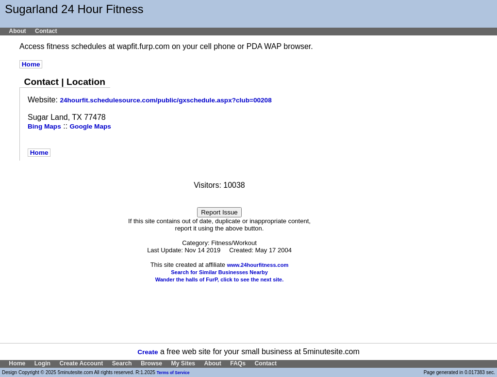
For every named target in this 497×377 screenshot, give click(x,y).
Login (42, 363)
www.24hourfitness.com (258, 265)
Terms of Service (173, 372)
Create (147, 352)
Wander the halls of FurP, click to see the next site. (219, 279)
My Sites (183, 363)
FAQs (238, 363)
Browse (151, 363)
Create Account (81, 363)
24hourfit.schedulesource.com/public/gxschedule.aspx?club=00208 (165, 100)
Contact (46, 31)
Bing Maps (44, 126)
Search (122, 363)
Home (31, 64)
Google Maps (90, 126)
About (17, 31)
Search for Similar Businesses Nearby (219, 272)
